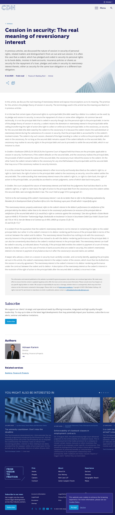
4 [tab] (105, 398)
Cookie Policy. (74, 502)
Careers (34, 478)
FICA (59, 500)
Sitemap (34, 503)
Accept (74, 507)
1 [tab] (99, 398)
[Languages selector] (108, 2)
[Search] (111, 8)
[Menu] (100, 8)
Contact (35, 481)
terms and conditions (66, 287)
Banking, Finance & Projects (17, 373)
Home (34, 471)
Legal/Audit (35, 497)
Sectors (88, 471)
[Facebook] (32, 509)
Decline (83, 507)
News (87, 481)
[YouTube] (47, 509)
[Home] (8, 8)
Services (88, 475)
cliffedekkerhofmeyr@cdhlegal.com (77, 290)
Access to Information (38, 494)
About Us (61, 471)
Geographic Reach (91, 478)
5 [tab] (107, 398)
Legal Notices (62, 494)
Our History (62, 475)
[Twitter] (36, 509)
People (34, 475)
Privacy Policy (62, 497)
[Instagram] (40, 509)
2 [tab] (101, 398)
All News (10, 24)
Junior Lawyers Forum (66, 481)
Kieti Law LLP (63, 478)
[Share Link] (7, 84)
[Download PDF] (13, 84)
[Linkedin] (43, 509)
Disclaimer (34, 500)
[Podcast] (51, 509)
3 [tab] (103, 398)
